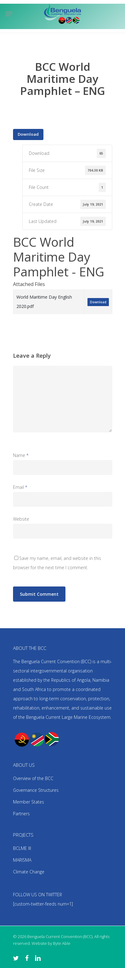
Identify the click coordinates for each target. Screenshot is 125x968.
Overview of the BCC (33, 778)
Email (20, 487)
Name (21, 455)
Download (28, 134)
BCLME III (22, 848)
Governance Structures (36, 790)
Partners (21, 814)
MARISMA (22, 860)
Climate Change (28, 872)
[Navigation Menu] (9, 14)
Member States (28, 802)
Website (21, 519)
